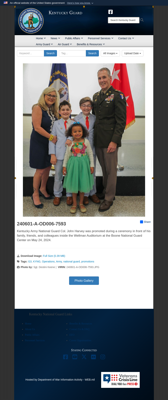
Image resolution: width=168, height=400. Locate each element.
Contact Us (126, 38)
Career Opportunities (80, 340)
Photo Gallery (84, 280)
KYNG (37, 261)
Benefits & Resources (91, 44)
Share (145, 221)
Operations (48, 261)
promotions (87, 261)
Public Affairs (74, 38)
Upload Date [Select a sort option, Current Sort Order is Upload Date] (132, 53)
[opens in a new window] (110, 11)
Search (50, 53)
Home (41, 38)
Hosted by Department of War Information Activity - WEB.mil (60, 379)
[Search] (124, 20)
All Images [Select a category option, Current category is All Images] (110, 53)
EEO (71, 334)
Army (59, 261)
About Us (30, 329)
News (55, 38)
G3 (30, 261)
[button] (80, 3)
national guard (71, 261)
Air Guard (65, 44)
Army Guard (44, 44)
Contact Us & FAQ (79, 329)
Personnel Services (100, 38)
